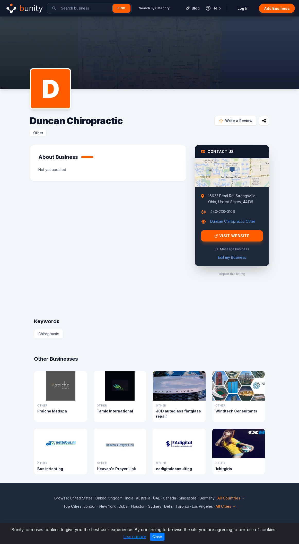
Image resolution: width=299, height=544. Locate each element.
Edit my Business (232, 257)
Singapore (188, 498)
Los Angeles (202, 506)
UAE (156, 498)
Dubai (123, 506)
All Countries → (231, 498)
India (129, 498)
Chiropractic (48, 334)
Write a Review (235, 120)
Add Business (277, 8)
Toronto (182, 506)
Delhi (168, 506)
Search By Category (154, 8)
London (90, 506)
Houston (138, 506)
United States (81, 498)
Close (157, 536)
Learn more (134, 536)
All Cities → (226, 506)
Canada (169, 498)
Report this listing (232, 274)
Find (121, 8)
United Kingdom (108, 498)
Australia (143, 498)
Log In (243, 8)
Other (38, 133)
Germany (207, 498)
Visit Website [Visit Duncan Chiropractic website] (232, 236)
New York (107, 506)
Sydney (154, 506)
